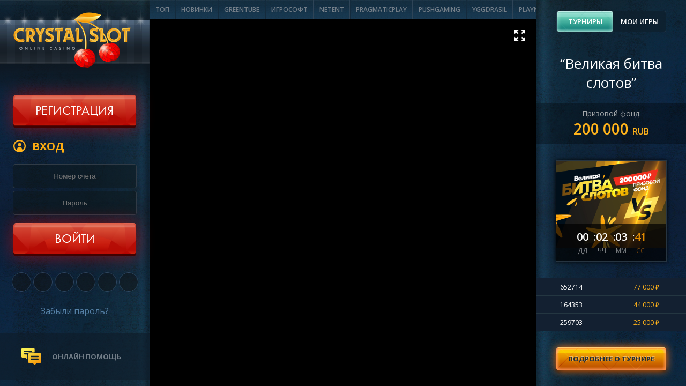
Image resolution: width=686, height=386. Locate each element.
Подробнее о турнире (611, 358)
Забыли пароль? (75, 311)
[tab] (585, 21)
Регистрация (74, 111)
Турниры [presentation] (585, 21)
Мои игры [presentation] (640, 21)
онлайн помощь (87, 356)
